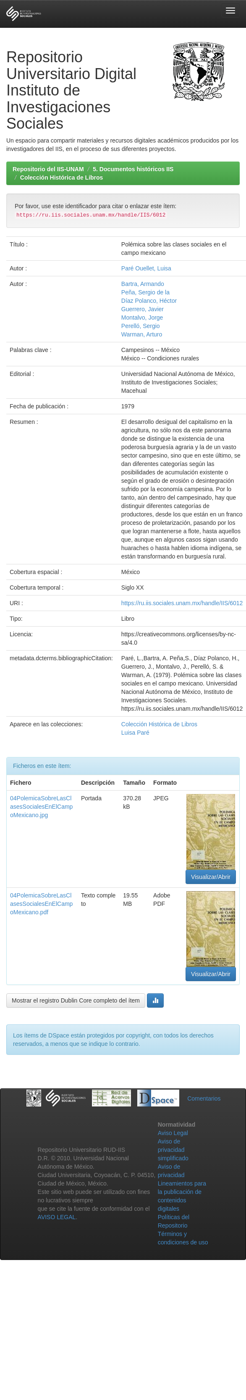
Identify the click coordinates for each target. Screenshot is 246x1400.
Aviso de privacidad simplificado (173, 1150)
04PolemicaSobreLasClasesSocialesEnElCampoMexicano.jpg (41, 806)
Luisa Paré (135, 732)
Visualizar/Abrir (210, 876)
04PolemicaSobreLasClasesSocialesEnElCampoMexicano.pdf (41, 904)
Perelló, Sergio (140, 326)
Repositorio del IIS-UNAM (48, 169)
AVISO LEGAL (57, 1217)
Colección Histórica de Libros (61, 177)
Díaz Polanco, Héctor (149, 300)
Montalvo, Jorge (142, 317)
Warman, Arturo (141, 334)
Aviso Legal (173, 1133)
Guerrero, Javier (142, 309)
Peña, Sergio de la (145, 292)
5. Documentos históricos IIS (133, 169)
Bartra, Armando (142, 284)
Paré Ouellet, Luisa (146, 268)
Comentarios (203, 1098)
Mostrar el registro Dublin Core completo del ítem (76, 1000)
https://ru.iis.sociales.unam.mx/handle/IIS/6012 (182, 603)
